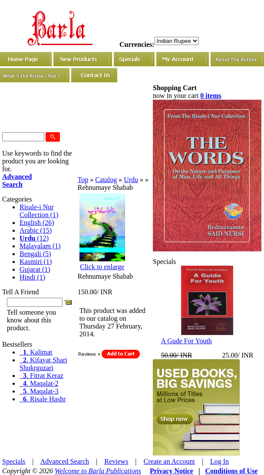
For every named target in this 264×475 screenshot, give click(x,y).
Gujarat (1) (35, 269)
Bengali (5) (35, 253)
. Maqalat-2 (39, 383)
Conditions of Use (231, 471)
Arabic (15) (36, 230)
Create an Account (169, 461)
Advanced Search (64, 461)
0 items (210, 95)
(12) (34, 238)
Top (83, 179)
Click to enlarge (102, 266)
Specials (13, 461)
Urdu (131, 179)
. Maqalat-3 (39, 391)
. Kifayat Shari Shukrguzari (43, 363)
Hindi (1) (32, 277)
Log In (219, 461)
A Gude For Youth (186, 341)
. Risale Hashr (43, 399)
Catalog (106, 179)
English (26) (37, 222)
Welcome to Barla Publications (98, 471)
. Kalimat (36, 352)
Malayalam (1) (40, 246)
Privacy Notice (171, 471)
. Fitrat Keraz (41, 375)
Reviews (116, 461)
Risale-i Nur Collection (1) (39, 210)
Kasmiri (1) (36, 261)
